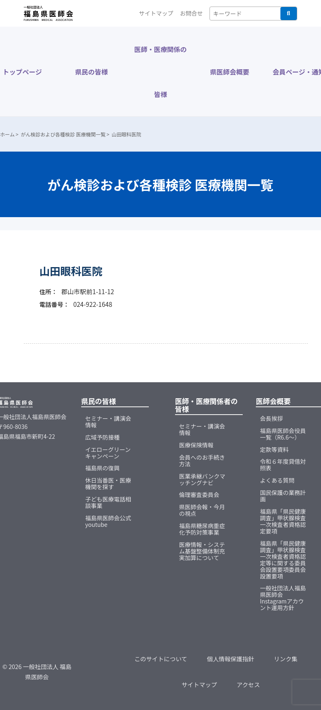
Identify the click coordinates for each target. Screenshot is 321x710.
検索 (288, 13)
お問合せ (191, 13)
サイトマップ (156, 13)
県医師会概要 (229, 72)
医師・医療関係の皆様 (160, 71)
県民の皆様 (91, 72)
